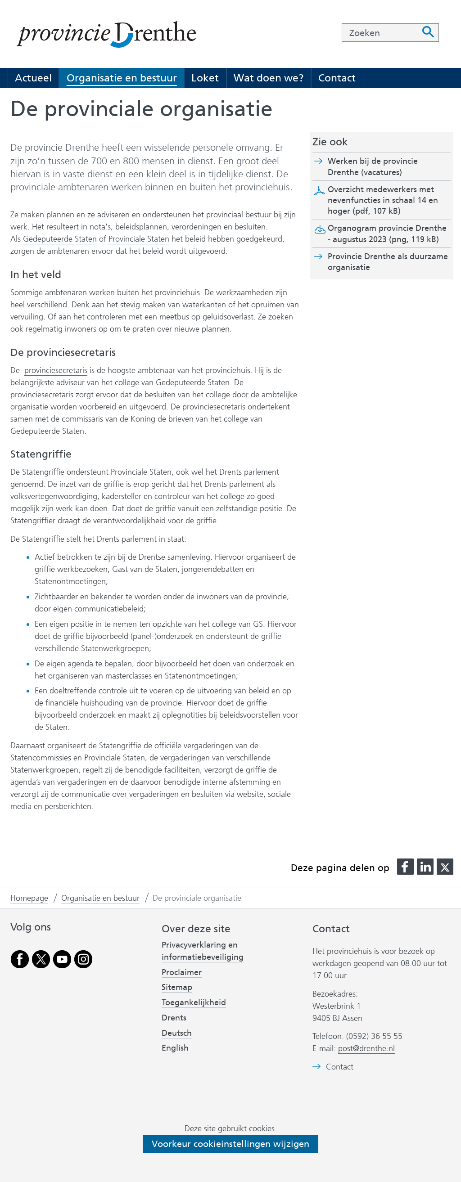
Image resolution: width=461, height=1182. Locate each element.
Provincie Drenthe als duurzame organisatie (388, 262)
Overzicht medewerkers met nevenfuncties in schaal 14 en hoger (383, 200)
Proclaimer (182, 972)
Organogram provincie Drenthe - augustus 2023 (387, 233)
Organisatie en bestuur (122, 78)
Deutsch (177, 1033)
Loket (205, 78)
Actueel (33, 78)
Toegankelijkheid (194, 1002)
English (175, 1048)
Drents (174, 1018)
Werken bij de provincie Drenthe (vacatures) (381, 167)
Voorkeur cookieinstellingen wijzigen (230, 1143)
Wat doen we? (269, 78)
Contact (337, 78)
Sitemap (177, 987)
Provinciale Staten (138, 239)
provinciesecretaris (55, 370)
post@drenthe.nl (366, 1048)
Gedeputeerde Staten (60, 239)
